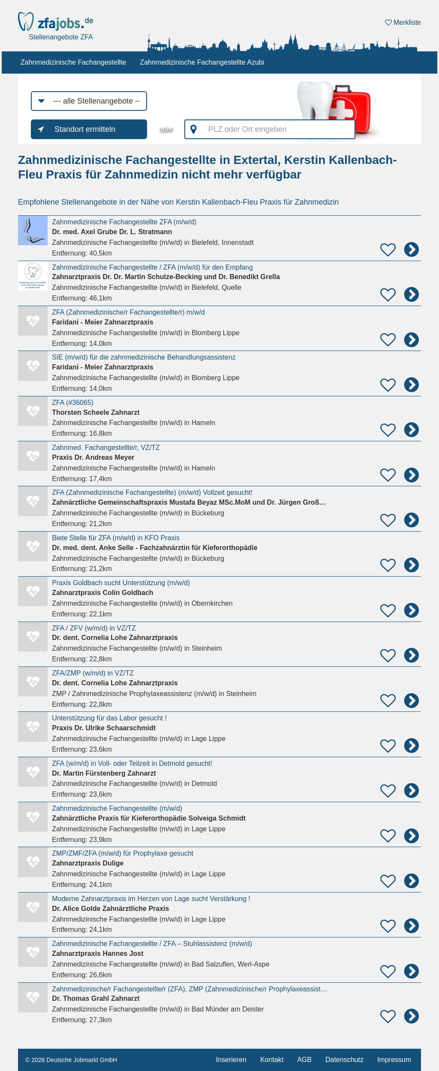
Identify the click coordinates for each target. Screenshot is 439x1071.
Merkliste (403, 22)
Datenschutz (344, 1059)
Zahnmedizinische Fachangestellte (73, 62)
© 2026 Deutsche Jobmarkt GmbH (71, 1059)
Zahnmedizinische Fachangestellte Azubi (202, 62)
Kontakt (271, 1059)
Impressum (394, 1059)
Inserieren (231, 1059)
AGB (304, 1059)
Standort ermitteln (84, 129)
